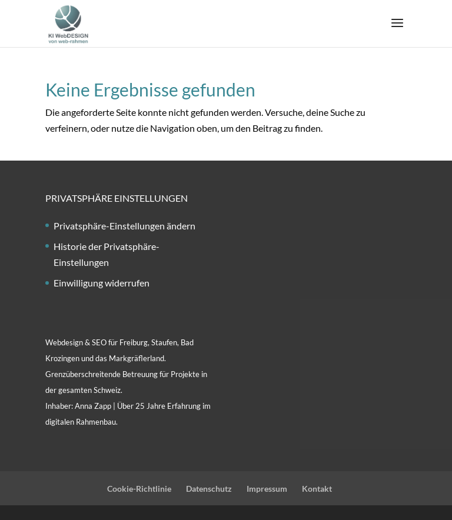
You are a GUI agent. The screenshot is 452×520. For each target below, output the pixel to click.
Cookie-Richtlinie (139, 489)
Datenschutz (209, 489)
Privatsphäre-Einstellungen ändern (124, 225)
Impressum (267, 489)
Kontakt (317, 489)
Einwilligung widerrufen (101, 282)
